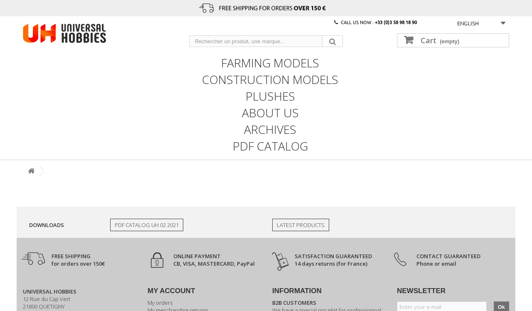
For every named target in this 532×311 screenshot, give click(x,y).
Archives (270, 128)
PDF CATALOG (270, 145)
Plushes (270, 95)
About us (270, 112)
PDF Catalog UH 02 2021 (147, 225)
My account (171, 291)
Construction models (270, 79)
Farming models (270, 62)
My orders (160, 302)
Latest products (301, 225)
